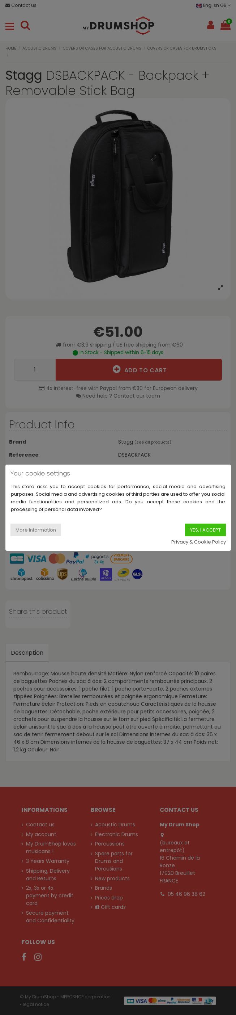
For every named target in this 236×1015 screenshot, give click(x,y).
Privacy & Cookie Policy (198, 541)
